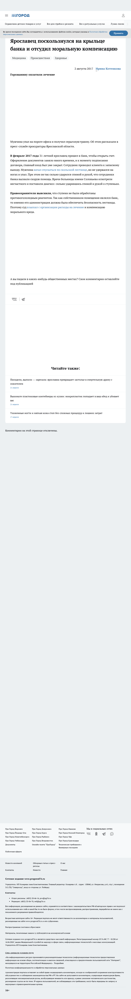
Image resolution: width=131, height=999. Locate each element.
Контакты (9, 870)
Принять (118, 33)
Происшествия (40, 58)
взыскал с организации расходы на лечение (55, 207)
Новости (36, 870)
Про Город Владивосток (42, 840)
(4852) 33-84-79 (27, 901)
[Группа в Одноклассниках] (96, 834)
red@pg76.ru (39, 901)
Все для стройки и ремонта (60, 23)
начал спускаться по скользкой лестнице (60, 170)
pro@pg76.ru (45, 898)
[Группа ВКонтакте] (88, 834)
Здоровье (61, 58)
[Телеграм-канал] (104, 834)
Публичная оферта (13, 851)
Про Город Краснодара (69, 840)
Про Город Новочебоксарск (17, 837)
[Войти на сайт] (123, 15)
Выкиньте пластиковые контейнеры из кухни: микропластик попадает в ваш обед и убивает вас (65, 400)
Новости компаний (13, 863)
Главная (64, 870)
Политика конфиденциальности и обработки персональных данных (34, 968)
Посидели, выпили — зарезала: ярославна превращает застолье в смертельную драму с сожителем (65, 384)
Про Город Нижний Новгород (71, 833)
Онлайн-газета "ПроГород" (44, 844)
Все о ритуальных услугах (92, 23)
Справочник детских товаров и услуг (23, 23)
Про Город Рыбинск (40, 837)
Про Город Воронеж (14, 829)
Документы (10, 844)
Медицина (19, 58)
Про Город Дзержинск (41, 829)
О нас (63, 863)
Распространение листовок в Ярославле (22, 927)
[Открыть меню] (6, 15)
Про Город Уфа (65, 837)
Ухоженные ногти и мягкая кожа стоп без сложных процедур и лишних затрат (65, 415)
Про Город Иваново (67, 829)
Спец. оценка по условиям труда (19, 953)
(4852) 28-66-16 (32, 898)
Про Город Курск (39, 833)
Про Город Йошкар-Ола (15, 833)
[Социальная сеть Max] (112, 834)
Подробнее (59, 963)
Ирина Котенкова (108, 68)
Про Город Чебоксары (14, 840)
